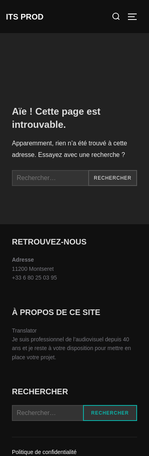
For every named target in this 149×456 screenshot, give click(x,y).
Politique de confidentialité (44, 452)
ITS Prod (24, 16)
